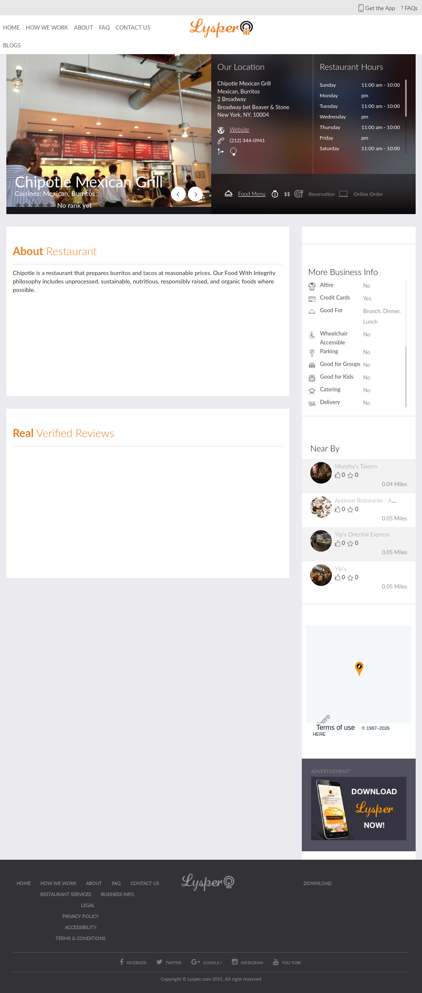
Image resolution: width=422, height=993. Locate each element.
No (366, 285)
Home (11, 27)
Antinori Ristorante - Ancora (370, 500)
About (83, 27)
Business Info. (118, 894)
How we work (47, 27)
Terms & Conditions (80, 938)
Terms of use (335, 727)
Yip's (341, 568)
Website (239, 129)
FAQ (104, 27)
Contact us (133, 27)
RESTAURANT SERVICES (65, 894)
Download (317, 883)
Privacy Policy (80, 916)
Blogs (12, 45)
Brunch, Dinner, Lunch (382, 316)
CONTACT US (144, 883)
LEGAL (88, 905)
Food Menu (252, 193)
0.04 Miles (394, 484)
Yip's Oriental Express (362, 534)
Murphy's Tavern (356, 466)
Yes (367, 298)
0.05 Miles (394, 518)
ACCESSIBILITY (81, 927)
